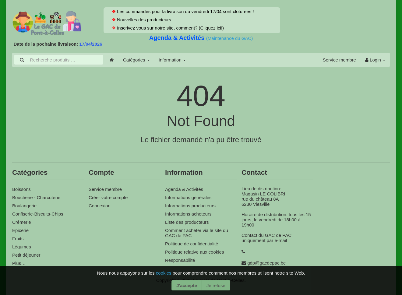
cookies (164, 273)
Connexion (100, 205)
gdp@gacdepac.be (266, 262)
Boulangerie (24, 205)
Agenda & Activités (177, 37)
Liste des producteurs (187, 222)
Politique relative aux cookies (194, 252)
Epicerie (20, 230)
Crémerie (21, 222)
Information (172, 59)
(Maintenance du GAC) (229, 38)
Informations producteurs (190, 205)
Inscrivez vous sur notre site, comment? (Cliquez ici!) (170, 27)
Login (375, 59)
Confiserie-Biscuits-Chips (37, 213)
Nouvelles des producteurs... (145, 19)
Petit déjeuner (26, 255)
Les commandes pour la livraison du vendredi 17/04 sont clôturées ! (185, 11)
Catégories (136, 59)
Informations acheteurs (188, 213)
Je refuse (215, 285)
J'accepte (186, 285)
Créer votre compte (108, 197)
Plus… (19, 263)
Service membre (339, 59)
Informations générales (188, 197)
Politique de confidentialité (191, 243)
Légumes (21, 246)
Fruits (18, 238)
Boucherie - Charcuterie (36, 197)
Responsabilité (180, 260)
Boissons (21, 189)
